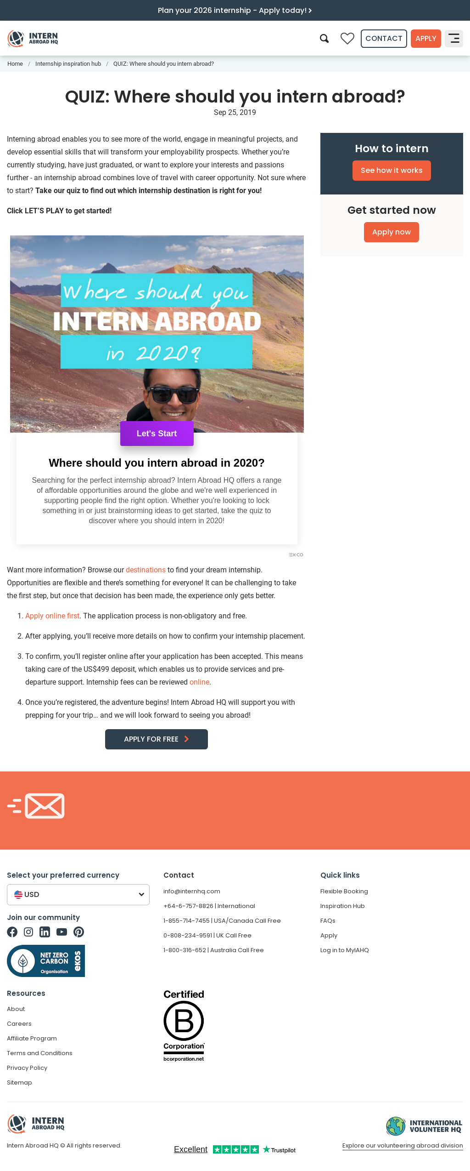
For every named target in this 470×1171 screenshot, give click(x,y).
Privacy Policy (27, 1067)
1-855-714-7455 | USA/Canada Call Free (222, 920)
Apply (425, 38)
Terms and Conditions (40, 1053)
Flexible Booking (344, 891)
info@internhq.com (191, 891)
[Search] (324, 38)
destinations (146, 570)
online (199, 682)
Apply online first (52, 615)
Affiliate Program (32, 1038)
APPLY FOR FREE (151, 739)
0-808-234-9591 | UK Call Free (207, 935)
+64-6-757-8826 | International (209, 906)
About (16, 1009)
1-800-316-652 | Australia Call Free (213, 950)
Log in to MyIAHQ (344, 950)
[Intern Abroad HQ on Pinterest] (78, 932)
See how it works (392, 170)
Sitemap (19, 1082)
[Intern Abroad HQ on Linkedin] (44, 932)
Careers (19, 1023)
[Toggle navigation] (454, 38)
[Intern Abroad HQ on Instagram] (28, 932)
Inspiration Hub (342, 906)
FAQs (328, 920)
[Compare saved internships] (347, 38)
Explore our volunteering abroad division (402, 1145)
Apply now (391, 232)
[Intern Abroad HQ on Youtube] (61, 932)
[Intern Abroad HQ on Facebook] (12, 932)
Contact (384, 38)
